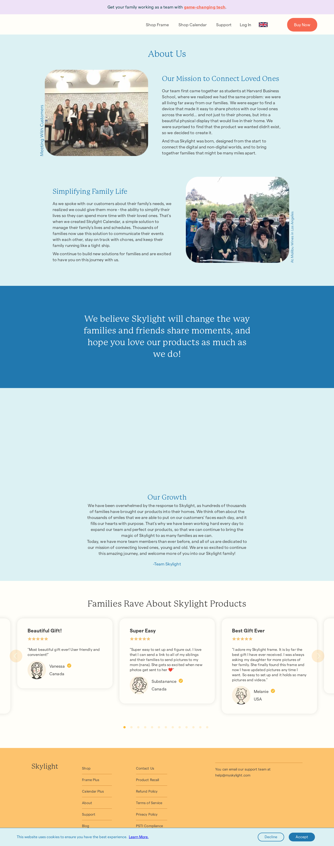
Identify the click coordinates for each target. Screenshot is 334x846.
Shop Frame (157, 25)
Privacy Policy (147, 814)
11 (193, 727)
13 (207, 727)
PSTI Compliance (149, 826)
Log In (245, 25)
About (87, 803)
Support (224, 25)
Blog (85, 826)
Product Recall (147, 780)
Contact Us (145, 768)
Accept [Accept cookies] (302, 837)
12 (200, 727)
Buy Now (302, 25)
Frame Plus (90, 780)
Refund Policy (147, 791)
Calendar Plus (93, 791)
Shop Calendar (192, 25)
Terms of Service (149, 803)
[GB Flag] (263, 25)
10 (186, 727)
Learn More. (139, 837)
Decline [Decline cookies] (271, 837)
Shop (86, 768)
